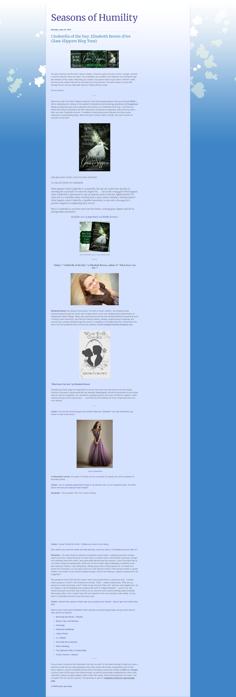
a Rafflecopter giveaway (61, 686)
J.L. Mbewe (61, 638)
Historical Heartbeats (65, 629)
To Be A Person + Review (67, 655)
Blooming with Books (65, 617)
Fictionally (60, 625)
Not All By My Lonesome (66, 642)
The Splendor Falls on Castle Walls (71, 650)
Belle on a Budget (130, 670)
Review (79, 617)
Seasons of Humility (94, 17)
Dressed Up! (98, 471)
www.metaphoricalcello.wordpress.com (116, 324)
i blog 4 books (62, 633)
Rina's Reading (62, 646)
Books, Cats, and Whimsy (67, 621)
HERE (132, 101)
